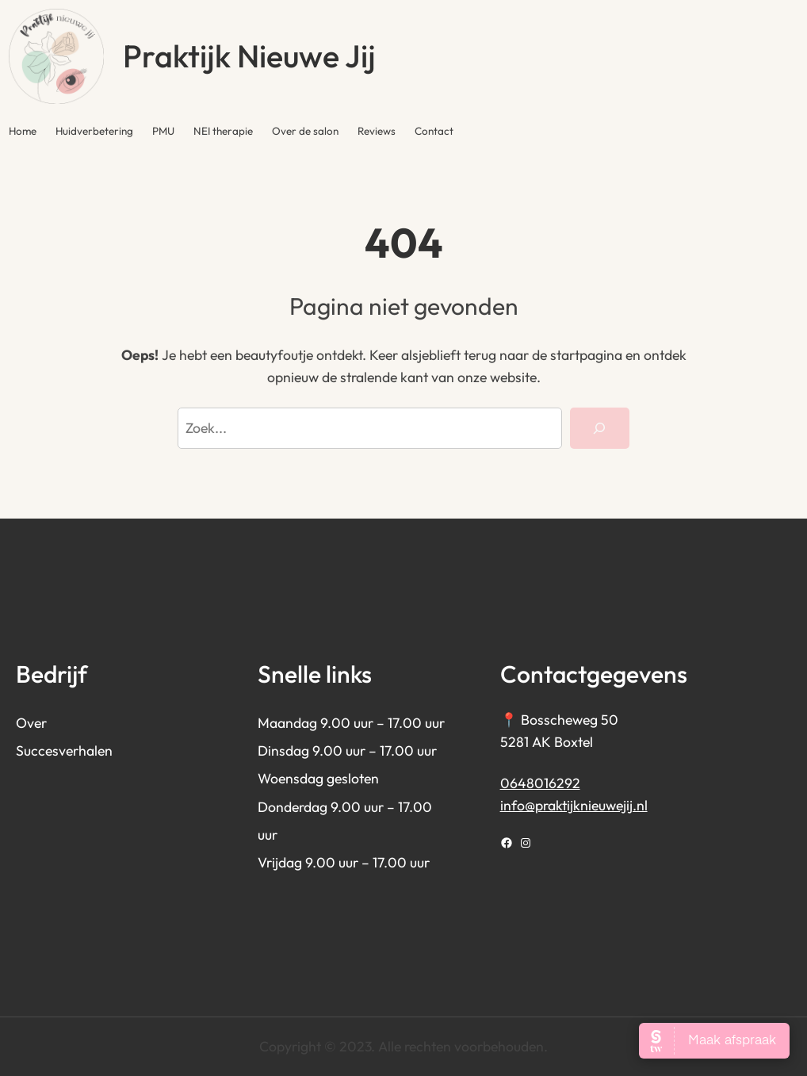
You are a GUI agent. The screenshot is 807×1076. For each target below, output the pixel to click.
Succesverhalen (64, 750)
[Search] (599, 428)
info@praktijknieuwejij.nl (574, 805)
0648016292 (540, 783)
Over (31, 723)
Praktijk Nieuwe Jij (249, 55)
